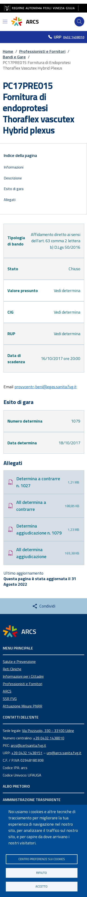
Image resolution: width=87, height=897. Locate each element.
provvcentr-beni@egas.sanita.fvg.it (45, 387)
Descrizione (13, 178)
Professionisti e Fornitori (22, 684)
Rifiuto (41, 872)
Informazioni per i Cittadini (23, 676)
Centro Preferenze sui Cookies (41, 859)
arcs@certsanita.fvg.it (28, 745)
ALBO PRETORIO (16, 786)
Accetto (41, 886)
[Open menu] (5, 21)
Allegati (10, 199)
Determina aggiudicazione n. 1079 (39, 529)
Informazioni (13, 167)
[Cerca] (79, 21)
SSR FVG (10, 698)
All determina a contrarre (31, 506)
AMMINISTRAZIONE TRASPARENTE (32, 799)
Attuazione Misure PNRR (22, 706)
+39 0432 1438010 (48, 738)
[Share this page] (43, 606)
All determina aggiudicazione (31, 553)
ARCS (7, 691)
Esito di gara (13, 188)
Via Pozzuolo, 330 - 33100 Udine (48, 730)
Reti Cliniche (12, 669)
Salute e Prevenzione (19, 661)
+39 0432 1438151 (26, 753)
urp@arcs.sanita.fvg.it (64, 753)
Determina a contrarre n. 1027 (38, 482)
